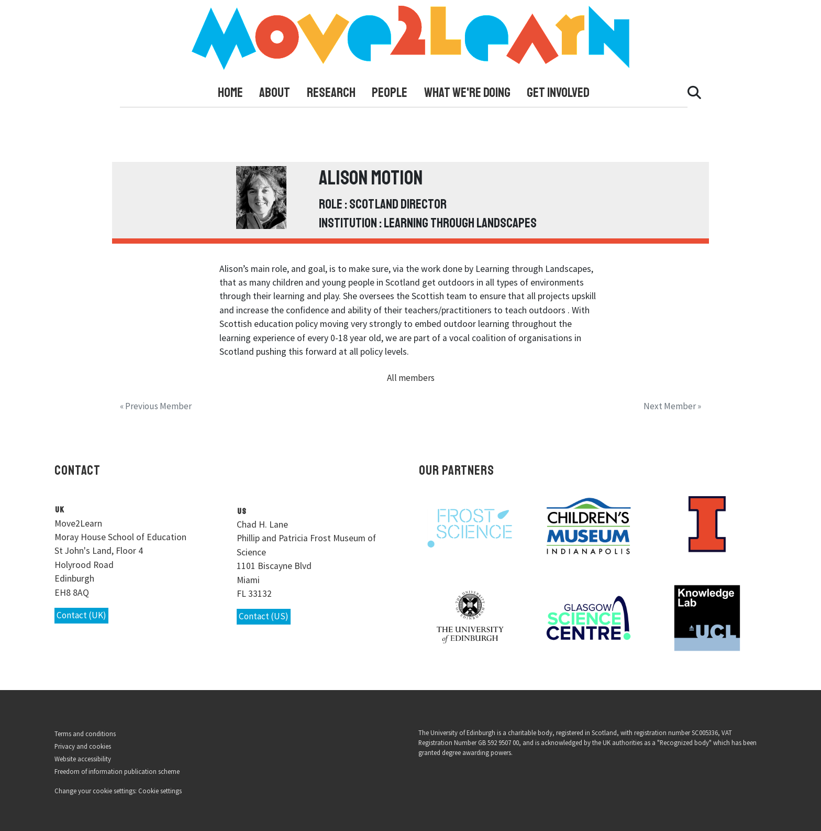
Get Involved (558, 92)
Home (230, 92)
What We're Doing (467, 92)
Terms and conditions (85, 733)
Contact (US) (264, 616)
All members (411, 378)
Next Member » (671, 405)
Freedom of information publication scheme (117, 771)
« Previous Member (156, 405)
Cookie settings (160, 790)
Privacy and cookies (82, 745)
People (389, 92)
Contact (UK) (82, 615)
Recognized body (684, 742)
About (274, 92)
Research (331, 92)
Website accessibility (82, 758)
